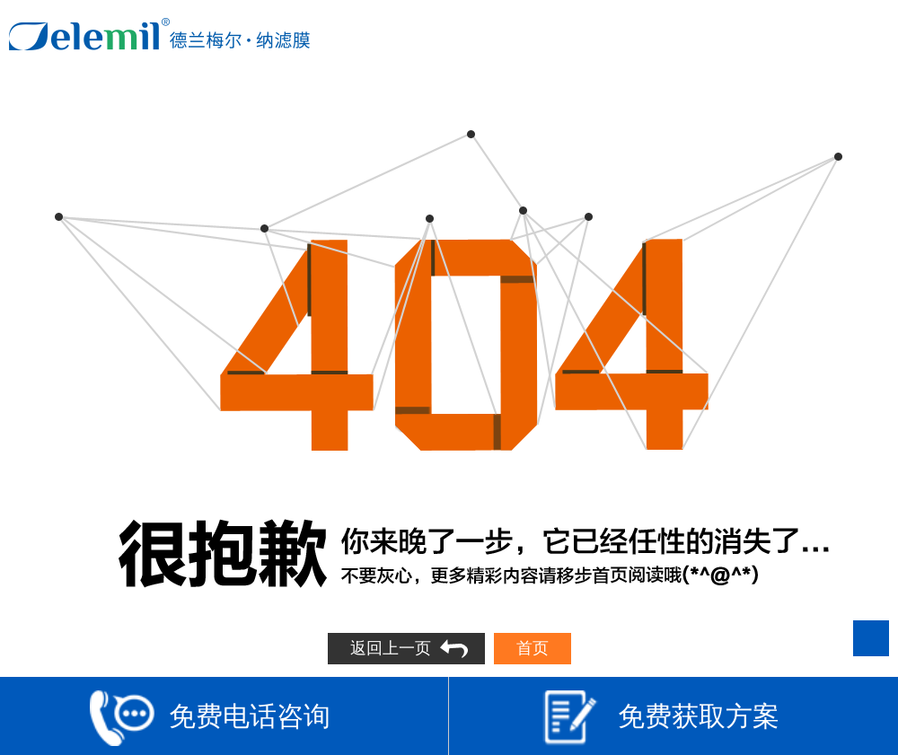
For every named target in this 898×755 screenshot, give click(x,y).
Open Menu (869, 33)
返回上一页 (390, 648)
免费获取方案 (659, 718)
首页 (532, 648)
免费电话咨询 (210, 718)
